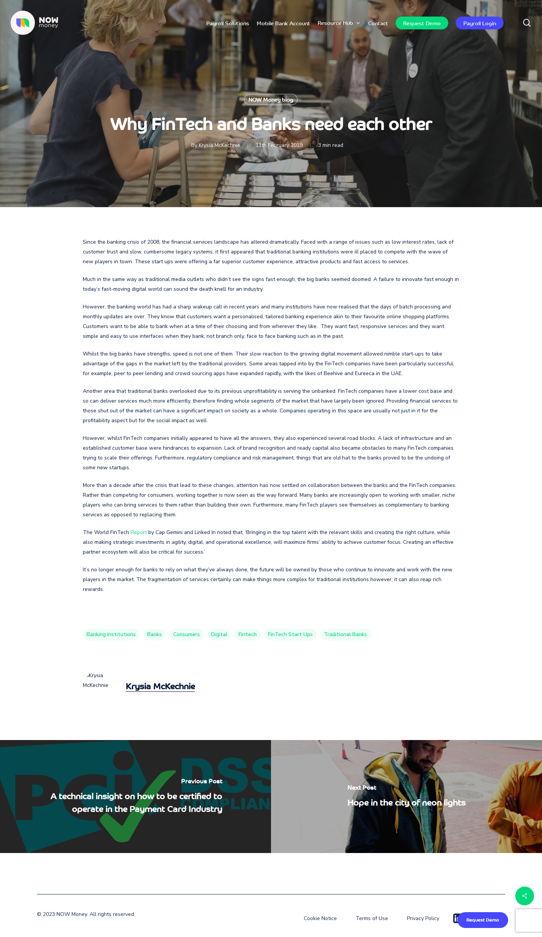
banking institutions (111, 634)
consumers (186, 634)
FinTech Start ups (290, 634)
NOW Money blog (270, 99)
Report (139, 532)
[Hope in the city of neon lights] (406, 796)
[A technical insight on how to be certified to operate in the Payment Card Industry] (135, 796)
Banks (154, 634)
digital (219, 634)
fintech (248, 634)
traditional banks (345, 634)
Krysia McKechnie (219, 145)
